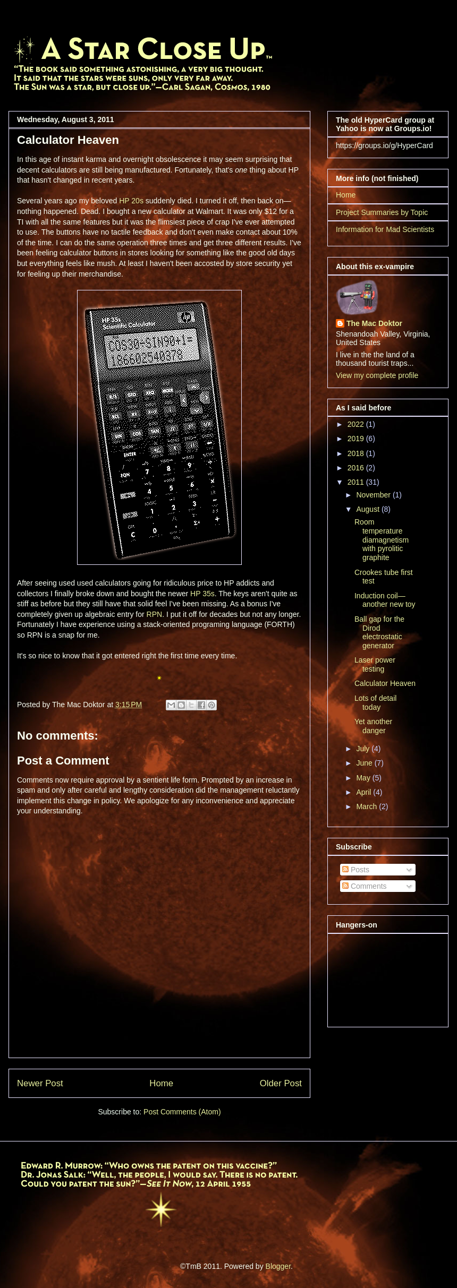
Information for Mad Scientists (385, 229)
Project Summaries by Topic (382, 212)
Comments (364, 886)
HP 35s (202, 593)
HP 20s (131, 200)
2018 (357, 453)
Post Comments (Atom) (182, 1111)
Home (161, 1083)
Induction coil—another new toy (385, 600)
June (365, 763)
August (368, 509)
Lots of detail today (375, 702)
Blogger (278, 1266)
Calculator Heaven (385, 683)
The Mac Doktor (374, 323)
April (364, 792)
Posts (355, 869)
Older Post (281, 1083)
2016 (357, 467)
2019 (357, 438)
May (364, 778)
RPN (155, 614)
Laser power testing (374, 664)
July (363, 748)
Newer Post (40, 1083)
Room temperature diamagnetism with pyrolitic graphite (381, 540)
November (374, 495)
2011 (357, 482)
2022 (357, 424)
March (367, 806)
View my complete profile (377, 375)
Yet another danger (373, 726)
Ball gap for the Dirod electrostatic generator (379, 632)
